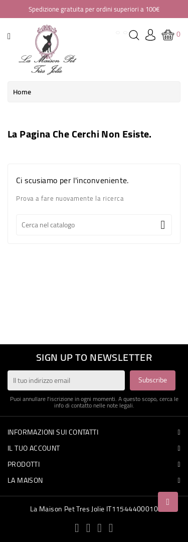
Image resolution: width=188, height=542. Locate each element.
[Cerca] (94, 224)
